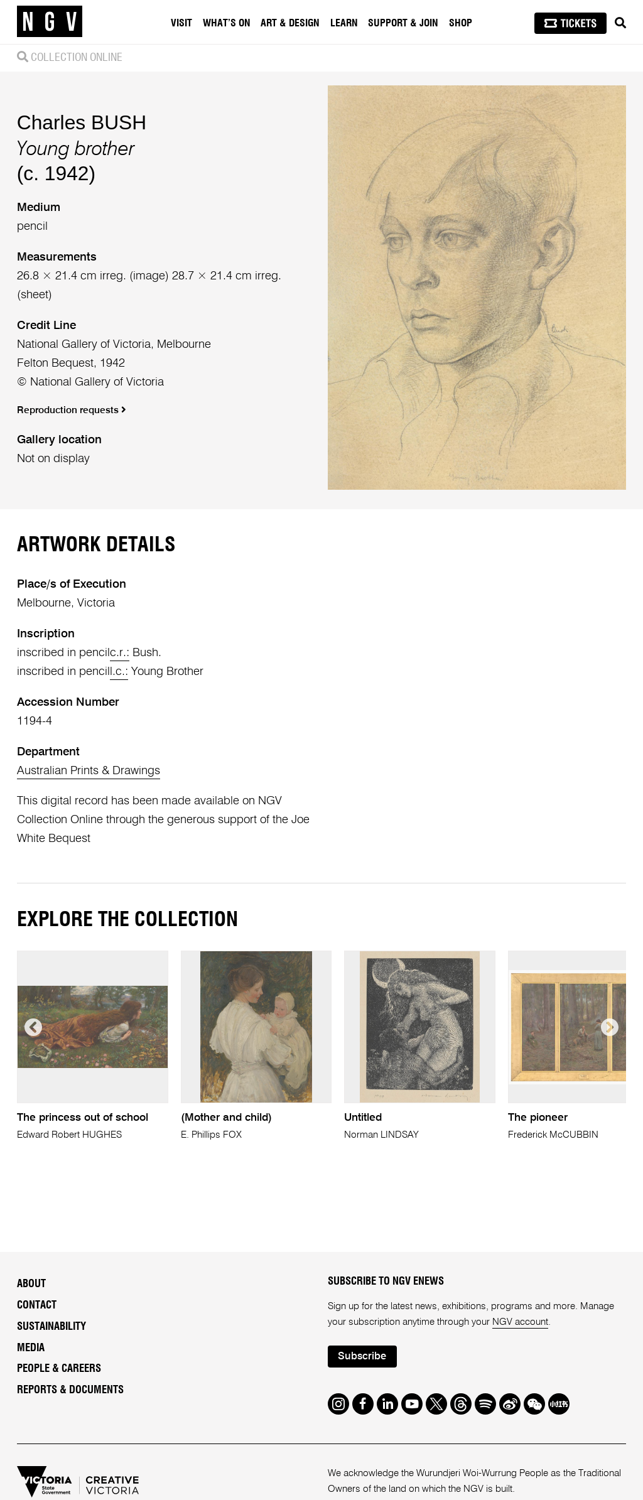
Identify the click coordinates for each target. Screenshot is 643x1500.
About (31, 1284)
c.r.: (119, 653)
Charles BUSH (81, 122)
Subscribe (362, 1356)
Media (31, 1348)
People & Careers (59, 1369)
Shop (460, 23)
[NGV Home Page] (49, 22)
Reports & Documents (70, 1390)
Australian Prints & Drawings (88, 771)
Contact (37, 1305)
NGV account (520, 1322)
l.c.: (119, 671)
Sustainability (51, 1327)
